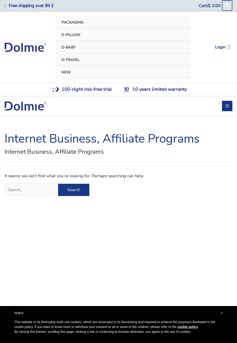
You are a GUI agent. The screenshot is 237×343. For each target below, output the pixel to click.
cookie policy (188, 327)
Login (222, 47)
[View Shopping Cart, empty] (215, 6)
